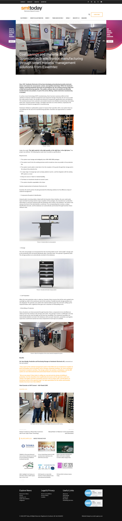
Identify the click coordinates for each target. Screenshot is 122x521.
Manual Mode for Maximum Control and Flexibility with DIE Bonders (61, 432)
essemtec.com (23, 389)
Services (53, 50)
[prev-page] (20, 480)
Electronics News (35, 50)
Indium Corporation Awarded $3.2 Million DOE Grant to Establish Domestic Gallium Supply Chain (64, 456)
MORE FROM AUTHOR (40, 438)
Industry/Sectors (27, 22)
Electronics (34, 22)
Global (49, 50)
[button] (89, 14)
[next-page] (23, 480)
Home (20, 22)
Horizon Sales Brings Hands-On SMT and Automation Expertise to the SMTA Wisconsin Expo (46, 456)
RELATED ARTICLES (26, 438)
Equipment (42, 50)
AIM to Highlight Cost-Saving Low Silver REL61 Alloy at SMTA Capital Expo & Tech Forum (27, 476)
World (46, 50)
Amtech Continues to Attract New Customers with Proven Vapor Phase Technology (31, 432)
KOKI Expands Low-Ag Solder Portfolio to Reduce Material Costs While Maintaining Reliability (45, 476)
